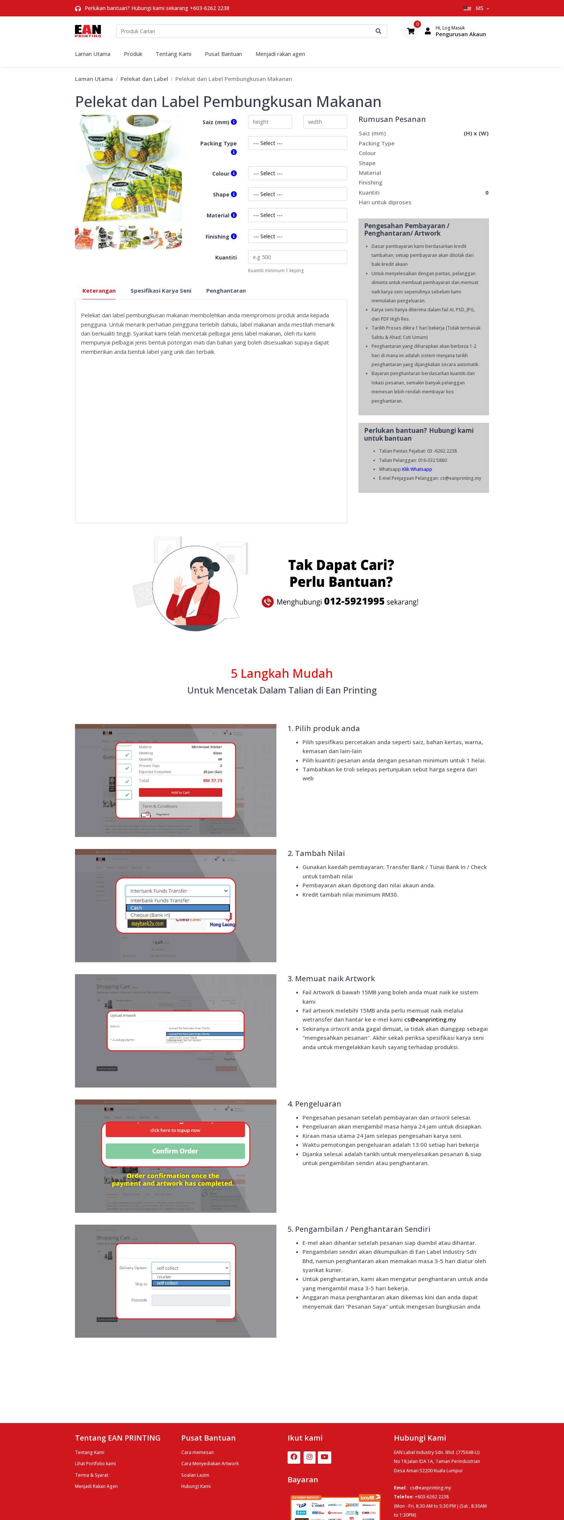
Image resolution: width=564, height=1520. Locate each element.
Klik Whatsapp (417, 469)
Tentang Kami (173, 53)
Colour (224, 173)
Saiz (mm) (220, 122)
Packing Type (218, 148)
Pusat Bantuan (223, 53)
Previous (69, 237)
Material (222, 215)
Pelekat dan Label (144, 78)
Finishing (221, 236)
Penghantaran (226, 290)
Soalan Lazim (195, 1475)
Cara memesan (197, 1452)
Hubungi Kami (196, 1486)
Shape (225, 194)
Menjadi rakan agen (280, 53)
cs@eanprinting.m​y (430, 1019)
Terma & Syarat (91, 1475)
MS (474, 8)
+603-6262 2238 (209, 8)
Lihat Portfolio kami (95, 1463)
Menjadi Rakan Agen (96, 1486)
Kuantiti (226, 257)
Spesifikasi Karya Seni (161, 290)
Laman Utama (92, 53)
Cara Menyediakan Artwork (210, 1463)
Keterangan (99, 290)
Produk (133, 53)
